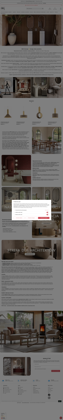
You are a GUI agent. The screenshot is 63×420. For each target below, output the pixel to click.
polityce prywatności (22, 205)
